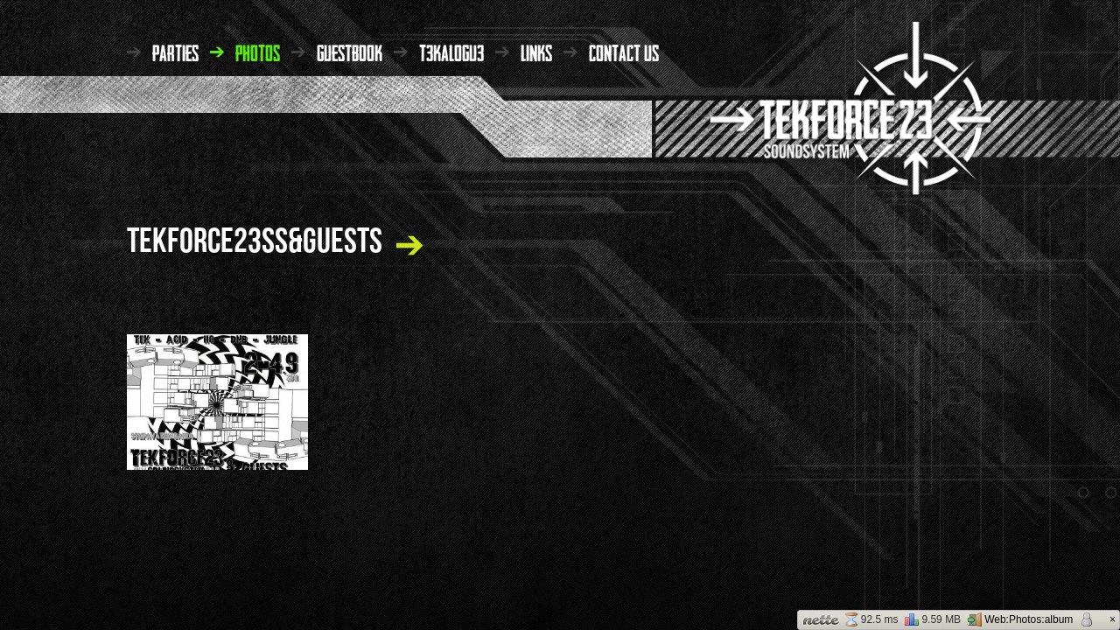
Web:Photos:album (1020, 619)
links (536, 52)
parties (175, 52)
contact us (624, 52)
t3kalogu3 (451, 52)
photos (257, 52)
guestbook (349, 52)
